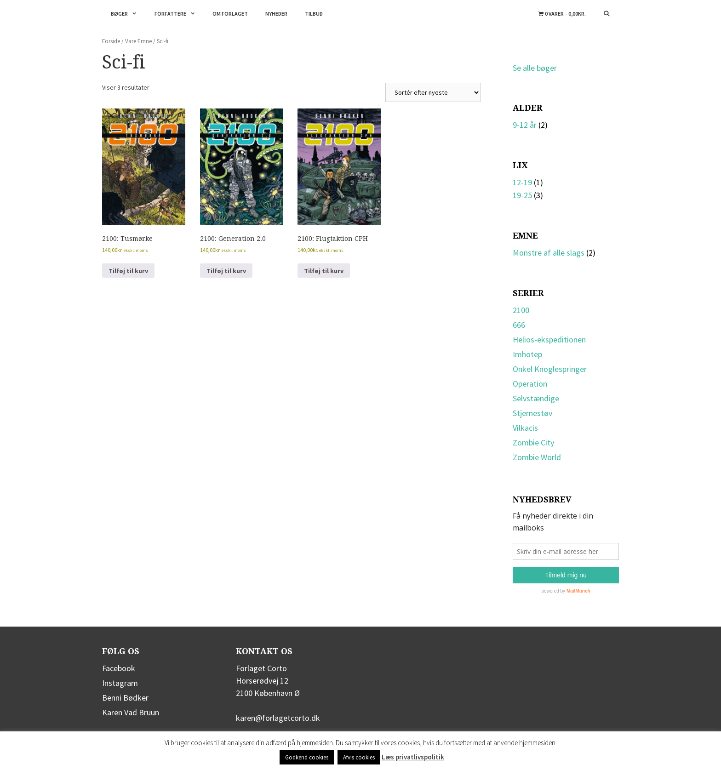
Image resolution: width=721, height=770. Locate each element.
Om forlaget (230, 13)
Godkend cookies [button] (306, 757)
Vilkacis (525, 427)
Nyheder (276, 13)
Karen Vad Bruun (130, 712)
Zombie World (537, 457)
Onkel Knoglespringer (550, 369)
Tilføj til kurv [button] (128, 271)
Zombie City (533, 442)
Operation (530, 383)
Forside (111, 41)
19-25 (522, 195)
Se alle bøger (535, 68)
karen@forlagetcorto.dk (278, 718)
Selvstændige (536, 398)
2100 (521, 310)
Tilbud (314, 13)
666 (519, 324)
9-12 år (525, 125)
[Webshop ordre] (433, 92)
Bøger (128, 14)
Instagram (120, 683)
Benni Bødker (125, 697)
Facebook (118, 668)
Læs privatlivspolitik (413, 757)
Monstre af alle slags (548, 252)
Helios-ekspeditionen (549, 339)
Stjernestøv (532, 413)
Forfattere (179, 14)
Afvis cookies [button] (359, 757)
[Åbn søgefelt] (607, 14)
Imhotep (527, 354)
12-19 (522, 182)
